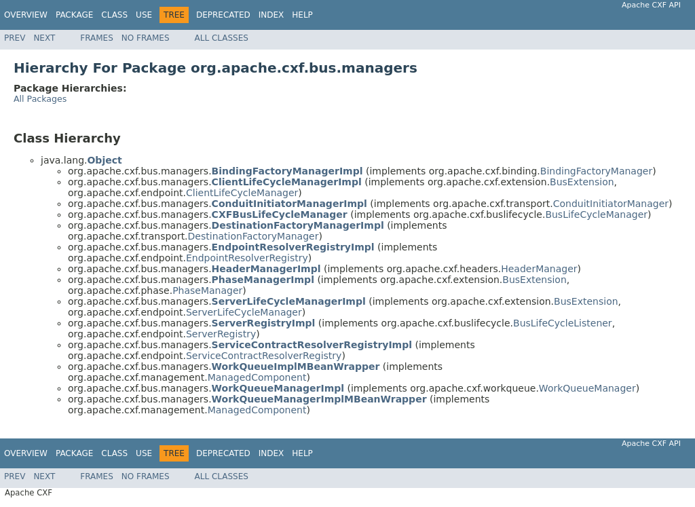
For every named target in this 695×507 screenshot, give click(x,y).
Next (44, 38)
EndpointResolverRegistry (247, 257)
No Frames (145, 38)
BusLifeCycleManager (596, 214)
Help (302, 15)
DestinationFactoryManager (253, 236)
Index (271, 15)
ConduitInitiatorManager (611, 203)
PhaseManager (207, 290)
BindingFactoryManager (596, 171)
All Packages (40, 99)
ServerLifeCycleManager (244, 312)
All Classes (221, 38)
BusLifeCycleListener (562, 323)
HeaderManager (539, 268)
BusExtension (582, 181)
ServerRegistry (221, 333)
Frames (96, 38)
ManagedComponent (257, 377)
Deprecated (223, 15)
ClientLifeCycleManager (242, 192)
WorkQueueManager (587, 388)
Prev (14, 38)
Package (74, 15)
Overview (26, 15)
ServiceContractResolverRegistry (263, 355)
